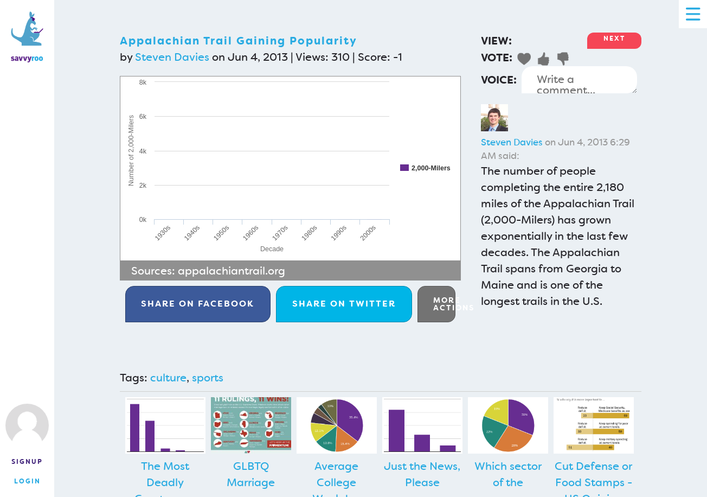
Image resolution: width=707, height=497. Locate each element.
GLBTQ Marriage (251, 474)
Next (614, 38)
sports (207, 378)
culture (168, 378)
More (444, 304)
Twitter (344, 303)
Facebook (197, 303)
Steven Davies (172, 57)
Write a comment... (579, 79)
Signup (27, 461)
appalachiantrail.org (231, 271)
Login (27, 481)
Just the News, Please (422, 474)
